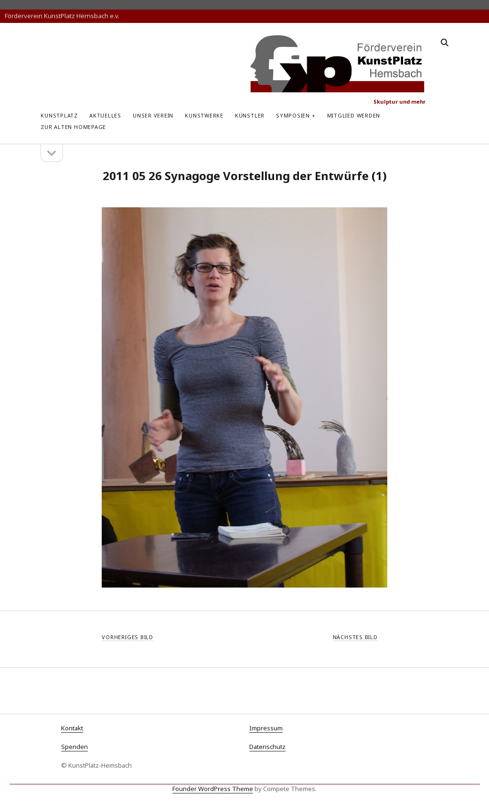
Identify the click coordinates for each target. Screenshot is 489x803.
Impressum (266, 728)
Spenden (74, 746)
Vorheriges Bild (127, 637)
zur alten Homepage (73, 126)
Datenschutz (267, 746)
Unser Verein (153, 115)
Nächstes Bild (355, 637)
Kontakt (72, 728)
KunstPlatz (59, 115)
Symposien (293, 115)
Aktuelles (105, 115)
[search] (444, 43)
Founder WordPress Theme (212, 788)
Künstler (250, 115)
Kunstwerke (204, 115)
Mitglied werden (354, 115)
